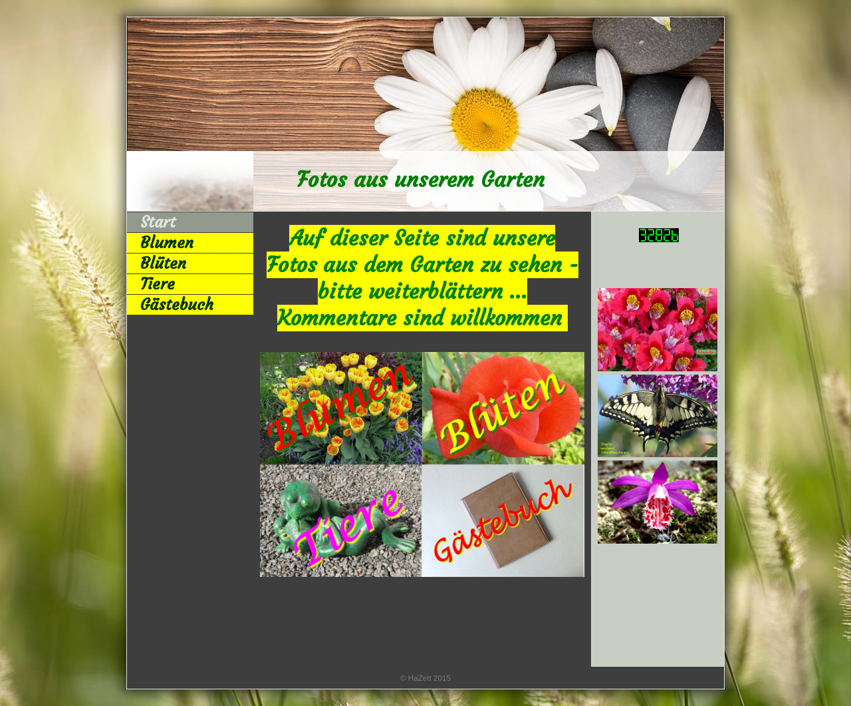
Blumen (166, 243)
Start (158, 222)
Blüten (163, 263)
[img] (425, 114)
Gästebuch (176, 305)
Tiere (157, 284)
